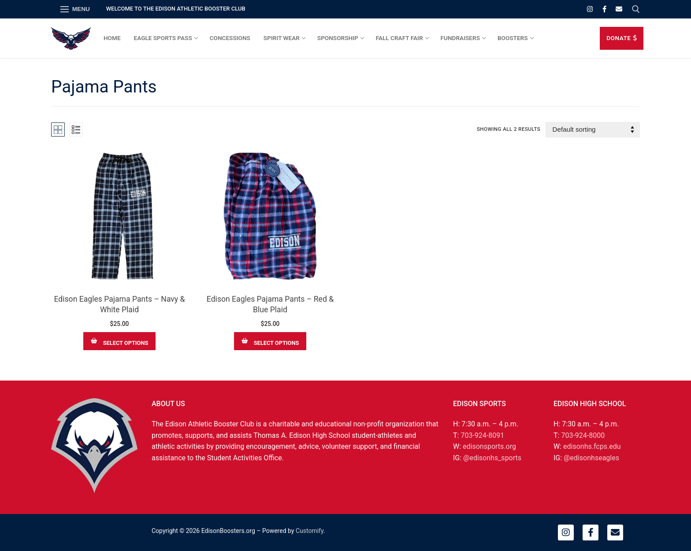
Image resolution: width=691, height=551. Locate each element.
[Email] (619, 9)
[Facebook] (604, 9)
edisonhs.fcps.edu (591, 446)
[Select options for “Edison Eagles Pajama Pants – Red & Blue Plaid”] (270, 341)
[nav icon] (75, 9)
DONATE (621, 37)
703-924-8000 (583, 435)
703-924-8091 (482, 435)
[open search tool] (636, 9)
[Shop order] (593, 129)
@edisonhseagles (591, 458)
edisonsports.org (489, 446)
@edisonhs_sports (492, 458)
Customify (309, 530)
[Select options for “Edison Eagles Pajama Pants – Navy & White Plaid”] (119, 341)
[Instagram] (590, 9)
